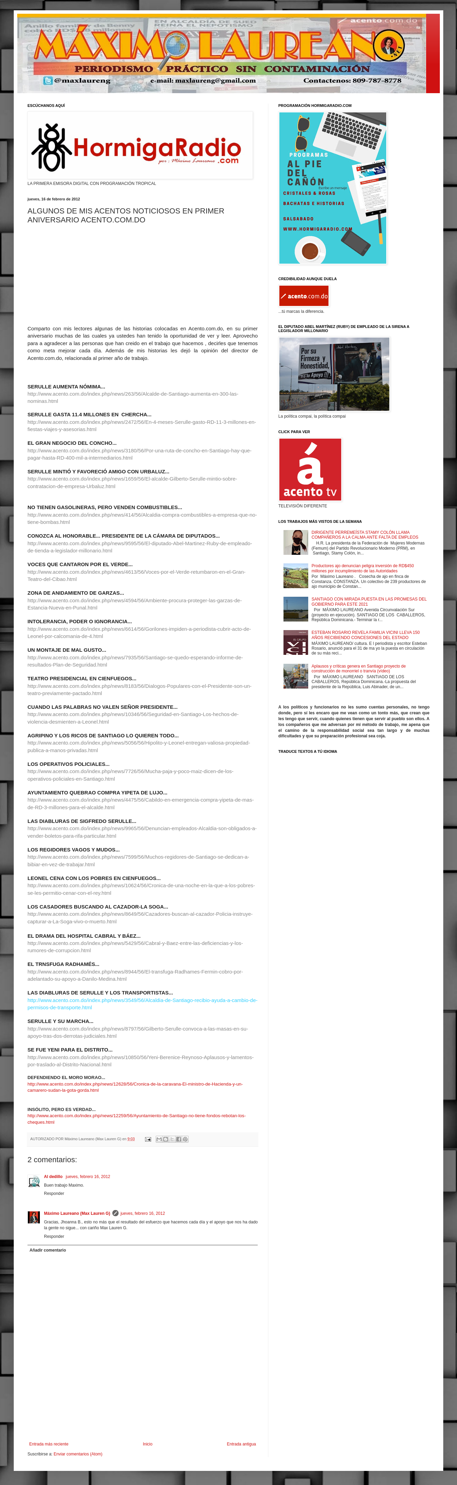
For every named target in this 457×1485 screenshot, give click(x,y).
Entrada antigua (241, 1444)
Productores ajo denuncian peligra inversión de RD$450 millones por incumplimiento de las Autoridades (363, 568)
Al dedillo (54, 1176)
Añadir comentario (48, 1250)
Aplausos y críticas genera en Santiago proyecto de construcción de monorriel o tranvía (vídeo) (359, 668)
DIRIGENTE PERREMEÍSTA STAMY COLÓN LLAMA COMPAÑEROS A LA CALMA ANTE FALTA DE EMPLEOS (365, 535)
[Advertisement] (142, 1422)
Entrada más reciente (48, 1444)
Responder (54, 1193)
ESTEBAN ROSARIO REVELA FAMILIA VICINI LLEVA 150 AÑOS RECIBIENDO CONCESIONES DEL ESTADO (366, 635)
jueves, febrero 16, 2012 (88, 1176)
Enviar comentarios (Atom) (78, 1454)
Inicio (148, 1444)
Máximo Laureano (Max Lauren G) (77, 1213)
